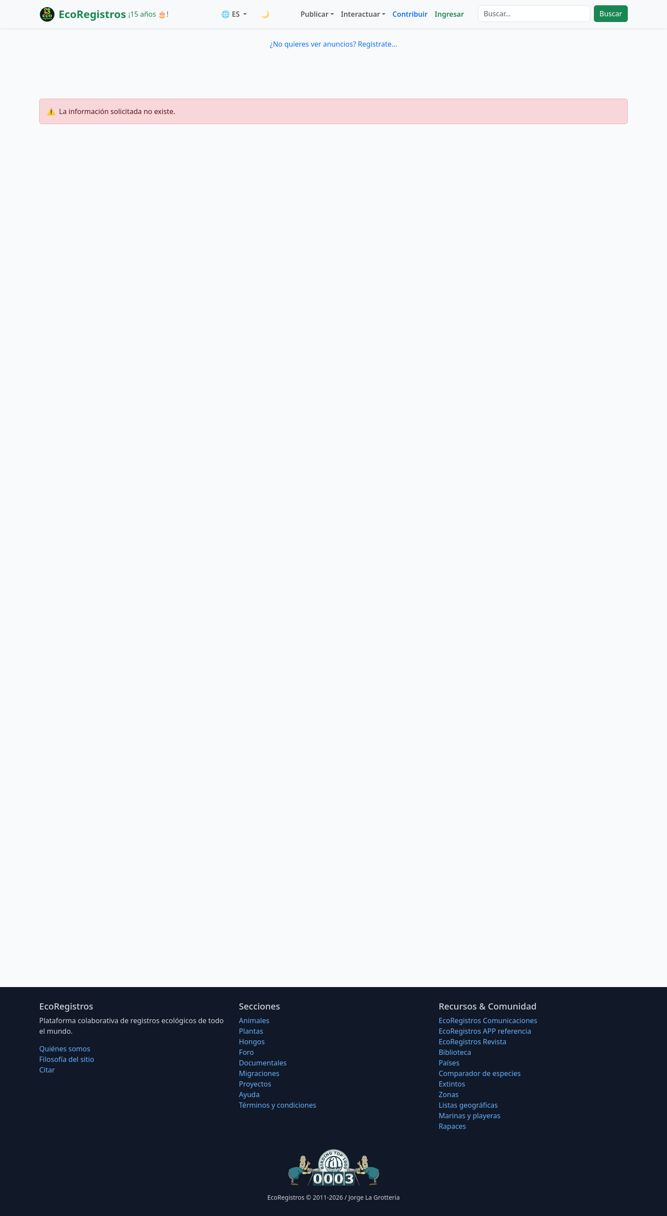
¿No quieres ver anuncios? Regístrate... (333, 44)
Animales (254, 1020)
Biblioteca (455, 1052)
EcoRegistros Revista (473, 1041)
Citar (47, 1070)
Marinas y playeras (469, 1115)
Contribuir (410, 14)
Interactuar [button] (360, 14)
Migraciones (259, 1073)
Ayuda (249, 1094)
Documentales (262, 1063)
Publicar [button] (314, 14)
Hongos (252, 1041)
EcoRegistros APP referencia (485, 1031)
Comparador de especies (480, 1073)
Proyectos (255, 1084)
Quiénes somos (64, 1049)
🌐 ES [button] (231, 14)
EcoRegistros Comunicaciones (488, 1020)
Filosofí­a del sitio (66, 1059)
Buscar (611, 13)
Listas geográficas (468, 1105)
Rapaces (452, 1126)
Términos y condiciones (277, 1105)
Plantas (251, 1031)
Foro (246, 1052)
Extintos (452, 1084)
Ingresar (449, 14)
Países (449, 1063)
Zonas (449, 1094)
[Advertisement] (333, 249)
